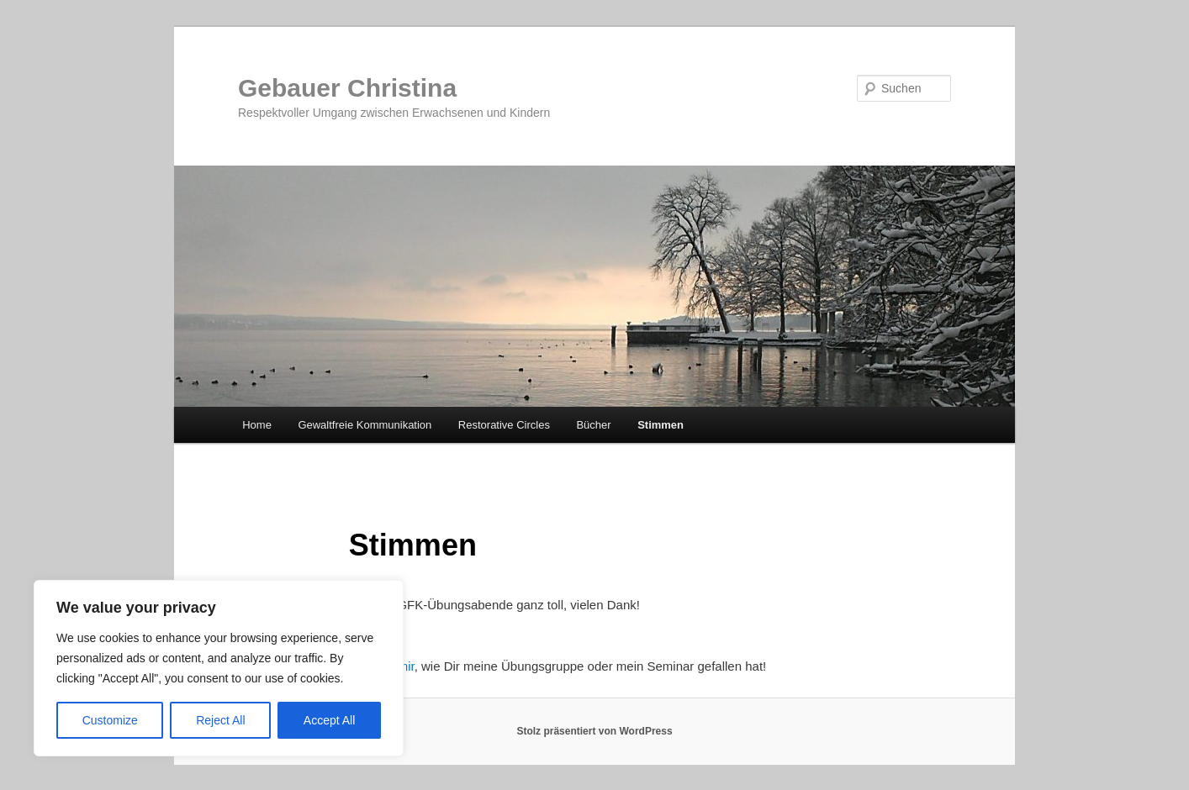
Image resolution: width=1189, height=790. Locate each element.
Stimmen (660, 425)
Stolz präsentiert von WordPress (594, 731)
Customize (110, 720)
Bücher (593, 425)
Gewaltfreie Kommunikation (364, 425)
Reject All (220, 720)
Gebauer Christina (347, 88)
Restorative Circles (504, 425)
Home (257, 425)
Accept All (329, 720)
